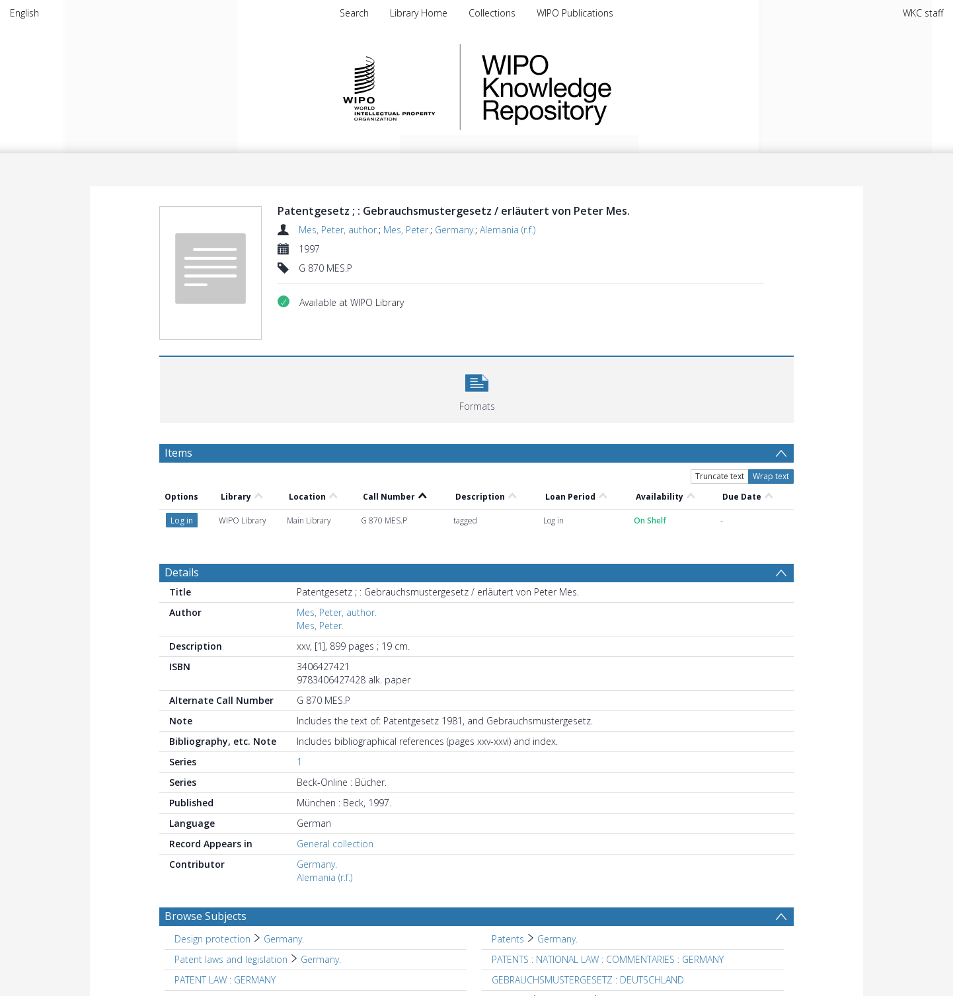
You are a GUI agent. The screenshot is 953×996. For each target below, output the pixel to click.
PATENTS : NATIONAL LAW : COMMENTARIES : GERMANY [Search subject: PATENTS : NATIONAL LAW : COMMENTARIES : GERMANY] (608, 959)
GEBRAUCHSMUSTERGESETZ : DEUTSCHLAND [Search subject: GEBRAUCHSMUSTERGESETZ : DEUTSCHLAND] (588, 980)
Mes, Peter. (406, 229)
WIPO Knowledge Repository (601, 87)
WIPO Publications (575, 13)
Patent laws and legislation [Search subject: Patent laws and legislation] (230, 959)
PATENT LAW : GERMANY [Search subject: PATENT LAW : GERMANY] (225, 980)
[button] (477, 388)
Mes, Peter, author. (339, 229)
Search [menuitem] (354, 13)
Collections (492, 13)
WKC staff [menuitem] (923, 13)
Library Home (418, 13)
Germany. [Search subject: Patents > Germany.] (557, 939)
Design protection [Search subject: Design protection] (212, 939)
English (24, 13)
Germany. (455, 229)
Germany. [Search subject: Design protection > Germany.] (284, 939)
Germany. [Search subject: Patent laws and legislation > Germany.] (321, 959)
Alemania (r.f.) (507, 229)
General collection (335, 843)
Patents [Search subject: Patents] (508, 939)
